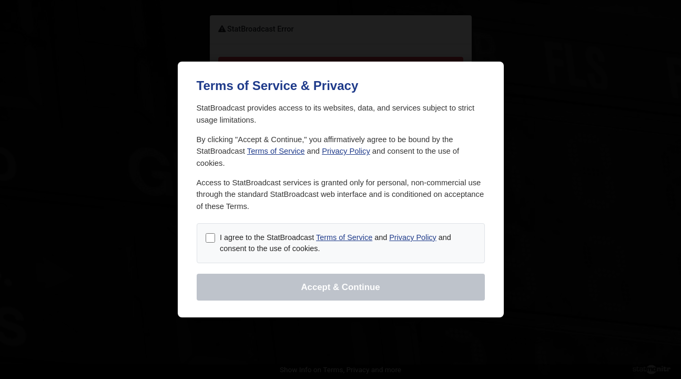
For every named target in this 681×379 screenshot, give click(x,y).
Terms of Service (276, 151)
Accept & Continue (340, 287)
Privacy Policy (346, 151)
